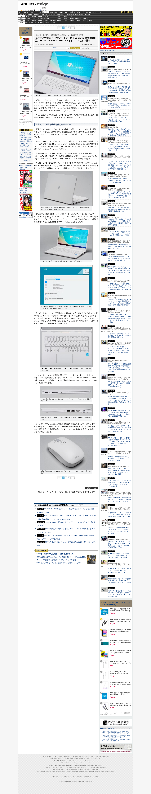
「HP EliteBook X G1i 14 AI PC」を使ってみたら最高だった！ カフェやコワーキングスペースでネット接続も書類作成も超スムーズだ (119, 286)
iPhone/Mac (53, 12)
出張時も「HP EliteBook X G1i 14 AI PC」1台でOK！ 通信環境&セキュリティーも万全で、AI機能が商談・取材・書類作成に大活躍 (119, 302)
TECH (39, 12)
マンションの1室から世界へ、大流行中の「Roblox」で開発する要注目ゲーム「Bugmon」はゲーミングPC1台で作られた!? (119, 194)
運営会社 (79, 776)
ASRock (59, 18)
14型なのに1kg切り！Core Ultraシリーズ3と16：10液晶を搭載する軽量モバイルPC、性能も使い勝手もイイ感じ (119, 74)
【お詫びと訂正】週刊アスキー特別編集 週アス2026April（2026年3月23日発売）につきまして (116, 732)
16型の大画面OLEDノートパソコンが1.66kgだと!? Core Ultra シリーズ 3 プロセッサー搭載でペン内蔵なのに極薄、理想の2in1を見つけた (119, 400)
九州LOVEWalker (89, 771)
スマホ (86, 12)
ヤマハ (84, 20)
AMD (34, 18)
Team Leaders (76, 767)
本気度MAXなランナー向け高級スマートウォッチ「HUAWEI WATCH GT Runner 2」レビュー (119, 570)
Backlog (72, 20)
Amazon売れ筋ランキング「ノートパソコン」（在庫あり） (25, 31)
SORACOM (69, 765)
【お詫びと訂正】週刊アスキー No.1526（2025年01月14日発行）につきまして (116, 740)
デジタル (41, 4)
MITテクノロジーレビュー (91, 769)
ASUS (65, 16)
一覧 (67, 48)
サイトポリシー (56, 776)
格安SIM (30, 14)
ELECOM (27, 18)
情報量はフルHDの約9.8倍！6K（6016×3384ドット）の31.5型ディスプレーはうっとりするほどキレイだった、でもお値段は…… (119, 132)
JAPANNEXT (40, 22)
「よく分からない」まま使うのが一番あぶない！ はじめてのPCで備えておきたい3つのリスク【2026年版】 (119, 483)
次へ (72, 28)
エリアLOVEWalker (50, 771)
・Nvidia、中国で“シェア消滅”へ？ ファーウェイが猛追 (25, 145)
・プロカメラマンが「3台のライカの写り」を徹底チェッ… (25, 150)
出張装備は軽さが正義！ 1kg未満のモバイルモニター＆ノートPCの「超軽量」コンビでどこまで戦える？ (119, 581)
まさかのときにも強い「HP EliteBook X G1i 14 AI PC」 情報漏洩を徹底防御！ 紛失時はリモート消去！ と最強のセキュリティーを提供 (119, 318)
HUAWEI (72, 18)
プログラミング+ (70, 14)
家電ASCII (36, 14)
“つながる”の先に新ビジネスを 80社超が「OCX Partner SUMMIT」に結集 (119, 458)
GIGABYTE (46, 18)
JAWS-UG (62, 760)
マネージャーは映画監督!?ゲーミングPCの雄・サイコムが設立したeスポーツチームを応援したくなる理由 (119, 530)
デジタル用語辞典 (73, 769)
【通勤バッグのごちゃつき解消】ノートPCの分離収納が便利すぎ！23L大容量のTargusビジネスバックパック (119, 147)
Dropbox (59, 20)
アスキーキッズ (22, 14)
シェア (54, 47)
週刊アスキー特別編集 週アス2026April (26, 167)
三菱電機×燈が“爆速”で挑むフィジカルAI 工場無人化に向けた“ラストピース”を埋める (119, 180)
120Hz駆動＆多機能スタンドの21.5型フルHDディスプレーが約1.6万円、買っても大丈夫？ (119, 258)
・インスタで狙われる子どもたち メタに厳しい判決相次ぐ (25, 156)
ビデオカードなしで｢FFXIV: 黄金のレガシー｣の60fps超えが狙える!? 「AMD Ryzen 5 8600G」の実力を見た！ (119, 593)
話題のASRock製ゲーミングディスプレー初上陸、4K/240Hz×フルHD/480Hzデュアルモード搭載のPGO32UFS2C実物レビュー (119, 413)
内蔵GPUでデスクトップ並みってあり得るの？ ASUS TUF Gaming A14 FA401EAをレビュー (119, 209)
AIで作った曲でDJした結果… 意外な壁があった (55, 554)
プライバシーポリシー (68, 776)
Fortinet (78, 20)
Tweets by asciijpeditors (107, 50)
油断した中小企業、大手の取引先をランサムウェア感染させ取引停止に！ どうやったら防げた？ (119, 499)
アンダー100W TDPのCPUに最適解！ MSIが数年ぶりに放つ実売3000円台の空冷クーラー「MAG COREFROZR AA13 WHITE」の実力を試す (119, 367)
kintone (40, 20)
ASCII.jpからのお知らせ (107, 728)
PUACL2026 (87, 14)
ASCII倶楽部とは (28, 160)
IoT (28, 12)
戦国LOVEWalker (109, 771)
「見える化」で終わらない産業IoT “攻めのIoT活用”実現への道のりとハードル (119, 61)
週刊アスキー (52, 14)
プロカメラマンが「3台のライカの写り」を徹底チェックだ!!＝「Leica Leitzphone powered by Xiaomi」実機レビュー (80, 563)
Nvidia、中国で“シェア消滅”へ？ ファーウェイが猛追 (56, 560)
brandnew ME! (53, 23)
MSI (59, 16)
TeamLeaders (60, 14)
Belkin (84, 18)
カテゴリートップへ (91, 488)
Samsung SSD (52, 765)
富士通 (27, 16)
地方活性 (81, 14)
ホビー (67, 12)
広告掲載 (95, 776)
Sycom (46, 16)
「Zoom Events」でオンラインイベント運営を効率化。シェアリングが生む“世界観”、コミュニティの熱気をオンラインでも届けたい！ (119, 350)
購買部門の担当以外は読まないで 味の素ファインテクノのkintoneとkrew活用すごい (120, 246)
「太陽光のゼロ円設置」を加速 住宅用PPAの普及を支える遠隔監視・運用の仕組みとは (119, 335)
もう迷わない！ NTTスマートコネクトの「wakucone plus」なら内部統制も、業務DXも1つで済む (119, 514)
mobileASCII (81, 769)
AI (25, 12)
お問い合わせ (87, 776)
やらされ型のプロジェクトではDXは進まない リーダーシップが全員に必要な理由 (119, 119)
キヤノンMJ (34, 22)
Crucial (65, 18)
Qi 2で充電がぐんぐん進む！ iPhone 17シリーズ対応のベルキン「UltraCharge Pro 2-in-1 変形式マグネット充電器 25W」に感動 (119, 270)
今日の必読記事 (56, 769)
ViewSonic (78, 18)
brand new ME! (86, 763)
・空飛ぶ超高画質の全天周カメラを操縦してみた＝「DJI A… (26, 139)
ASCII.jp (27, 4)
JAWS (27, 20)
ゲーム (99, 12)
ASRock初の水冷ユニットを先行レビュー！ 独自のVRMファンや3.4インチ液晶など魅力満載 (119, 555)
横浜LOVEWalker (60, 771)
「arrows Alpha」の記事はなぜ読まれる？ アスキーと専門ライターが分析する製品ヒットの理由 (119, 233)
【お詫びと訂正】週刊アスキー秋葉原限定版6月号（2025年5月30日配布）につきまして (116, 736)
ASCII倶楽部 (127, 12)
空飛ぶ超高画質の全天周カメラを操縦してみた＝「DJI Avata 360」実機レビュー (66, 557)
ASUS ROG (40, 18)
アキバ (81, 12)
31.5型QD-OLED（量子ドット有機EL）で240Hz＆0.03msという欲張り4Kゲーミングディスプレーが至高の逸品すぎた (119, 544)
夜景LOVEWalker (80, 771)
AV (77, 12)
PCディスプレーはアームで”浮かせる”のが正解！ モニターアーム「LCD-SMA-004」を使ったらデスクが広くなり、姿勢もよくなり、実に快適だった (119, 441)
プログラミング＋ (85, 767)
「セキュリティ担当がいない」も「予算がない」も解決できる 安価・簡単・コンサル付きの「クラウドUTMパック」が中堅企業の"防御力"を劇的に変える (119, 165)
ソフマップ (46, 22)
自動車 (61, 12)
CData (65, 20)
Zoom (90, 20)
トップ (21, 12)
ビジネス (33, 12)
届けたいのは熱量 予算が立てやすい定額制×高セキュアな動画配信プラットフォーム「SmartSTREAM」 (119, 384)
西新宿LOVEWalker (70, 771)
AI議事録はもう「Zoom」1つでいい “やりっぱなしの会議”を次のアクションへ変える (119, 105)
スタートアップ (92, 12)
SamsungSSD (51, 18)
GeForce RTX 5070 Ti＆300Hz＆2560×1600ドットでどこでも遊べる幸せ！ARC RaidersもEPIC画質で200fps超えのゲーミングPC (119, 89)
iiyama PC (72, 758)
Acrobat (34, 20)
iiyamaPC (40, 16)
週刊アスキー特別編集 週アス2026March (26, 190)
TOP (43, 756)
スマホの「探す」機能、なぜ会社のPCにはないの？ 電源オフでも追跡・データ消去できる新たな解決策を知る (119, 222)
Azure (46, 20)
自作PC (72, 12)
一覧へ (129, 728)
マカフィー (27, 22)
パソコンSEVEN (52, 16)
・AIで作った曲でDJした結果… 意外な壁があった (25, 134)
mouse (34, 16)
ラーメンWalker (41, 771)
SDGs (76, 14)
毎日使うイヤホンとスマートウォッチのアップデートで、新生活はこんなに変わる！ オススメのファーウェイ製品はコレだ (119, 428)
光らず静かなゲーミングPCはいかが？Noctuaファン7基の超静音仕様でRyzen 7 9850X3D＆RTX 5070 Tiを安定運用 (119, 471)
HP (72, 16)
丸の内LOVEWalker (99, 771)
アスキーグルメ (44, 14)
